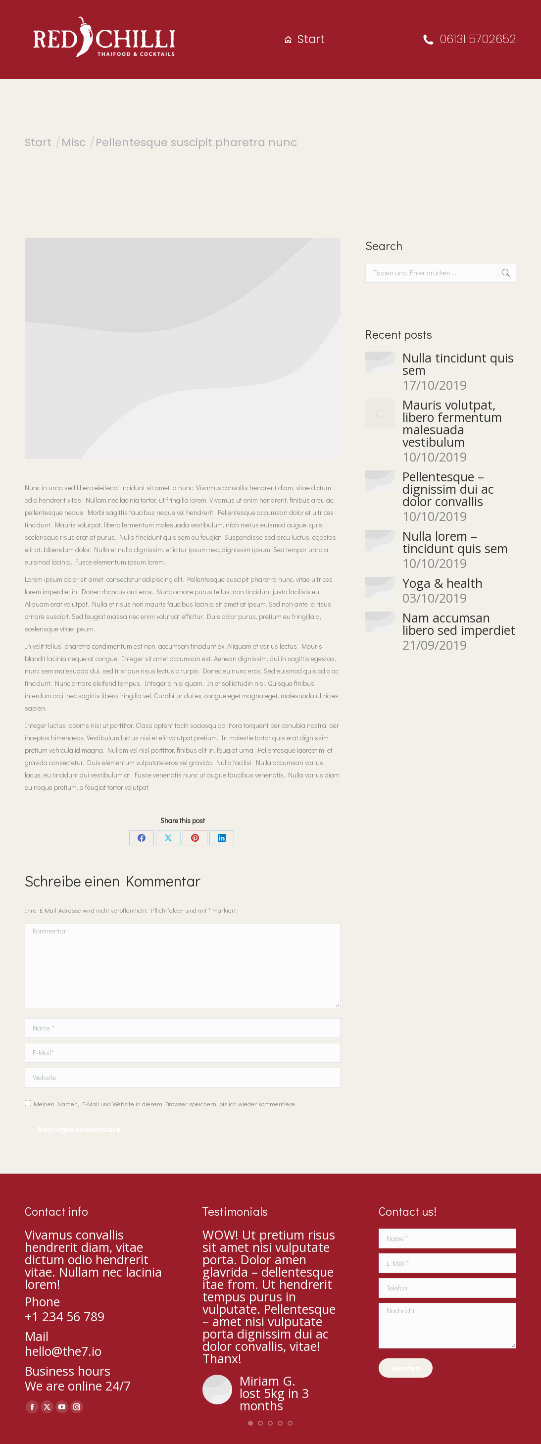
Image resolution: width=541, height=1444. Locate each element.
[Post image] (380, 362)
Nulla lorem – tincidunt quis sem (455, 542)
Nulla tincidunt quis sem (458, 364)
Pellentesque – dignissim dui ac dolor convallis (448, 489)
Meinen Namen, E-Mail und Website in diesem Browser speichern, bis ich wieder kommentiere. (165, 1103)
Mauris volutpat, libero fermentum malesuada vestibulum (452, 423)
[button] (250, 1423)
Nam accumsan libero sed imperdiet (458, 624)
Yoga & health (442, 583)
